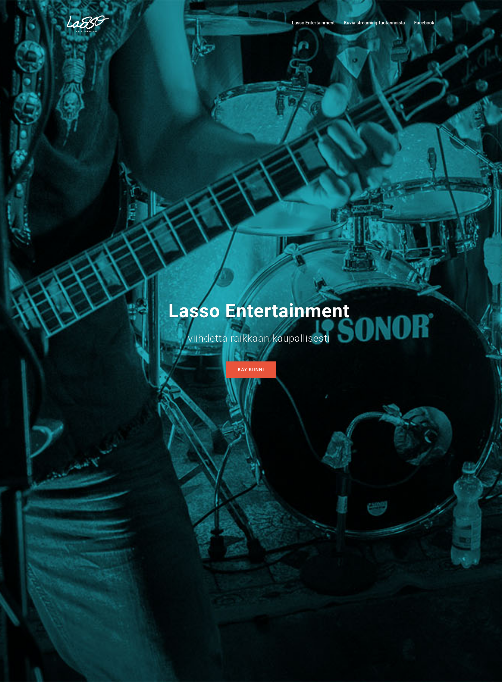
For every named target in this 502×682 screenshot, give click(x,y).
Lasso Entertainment (313, 22)
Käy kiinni (251, 369)
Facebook (424, 22)
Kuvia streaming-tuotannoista (374, 22)
